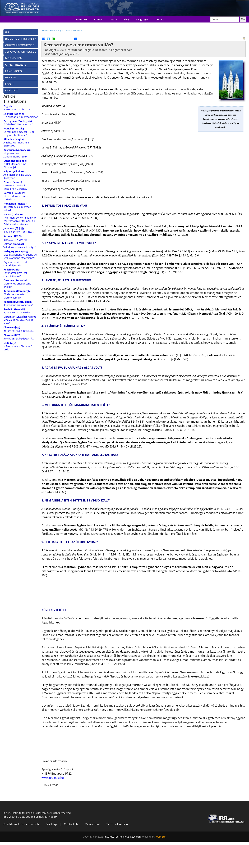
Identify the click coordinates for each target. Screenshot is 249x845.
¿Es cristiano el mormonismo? (20, 117)
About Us (81, 19)
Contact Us (71, 824)
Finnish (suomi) (12, 182)
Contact (99, 19)
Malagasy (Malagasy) (15, 251)
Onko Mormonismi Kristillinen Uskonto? (15, 187)
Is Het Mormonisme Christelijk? (14, 165)
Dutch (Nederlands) (15, 160)
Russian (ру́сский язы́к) (18, 301)
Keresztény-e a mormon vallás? (66, 30)
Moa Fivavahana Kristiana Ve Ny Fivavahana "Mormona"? (20, 256)
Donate (159, 19)
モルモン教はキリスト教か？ (19, 231)
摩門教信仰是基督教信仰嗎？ (19, 338)
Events (10, 77)
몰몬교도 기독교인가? (15, 239)
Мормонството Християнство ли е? (15, 155)
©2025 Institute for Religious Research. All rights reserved (37, 813)
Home (45, 30)
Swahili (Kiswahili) (14, 309)
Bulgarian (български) (17, 150)
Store (113, 19)
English (7, 106)
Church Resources (19, 45)
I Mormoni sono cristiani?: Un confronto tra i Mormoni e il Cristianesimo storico (20, 221)
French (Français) (13, 128)
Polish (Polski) (11, 269)
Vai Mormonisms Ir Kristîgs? (19, 247)
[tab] (20, 32)
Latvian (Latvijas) (13, 244)
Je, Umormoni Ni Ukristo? (17, 312)
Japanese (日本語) (13, 228)
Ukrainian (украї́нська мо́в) (20, 316)
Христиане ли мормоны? (18, 305)
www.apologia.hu (53, 778)
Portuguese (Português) (17, 121)
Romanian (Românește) (17, 291)
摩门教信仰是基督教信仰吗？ (19, 330)
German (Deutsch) (14, 193)
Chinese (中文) (11, 327)
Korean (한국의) (12, 236)
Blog (126, 19)
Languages (142, 19)
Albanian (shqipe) (13, 139)
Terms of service (117, 824)
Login (9, 84)
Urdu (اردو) (9, 343)
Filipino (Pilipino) (13, 171)
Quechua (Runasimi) (15, 280)
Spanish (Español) (14, 113)
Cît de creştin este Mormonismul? (13, 296)
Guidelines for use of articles (22, 824)
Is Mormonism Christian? (17, 109)
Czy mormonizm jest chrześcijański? (15, 263)
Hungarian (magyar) (15, 203)
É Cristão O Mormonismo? (18, 124)
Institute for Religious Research (122, 836)
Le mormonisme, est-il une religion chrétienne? (18, 133)
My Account (92, 824)
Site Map (51, 824)
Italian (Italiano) (13, 214)
